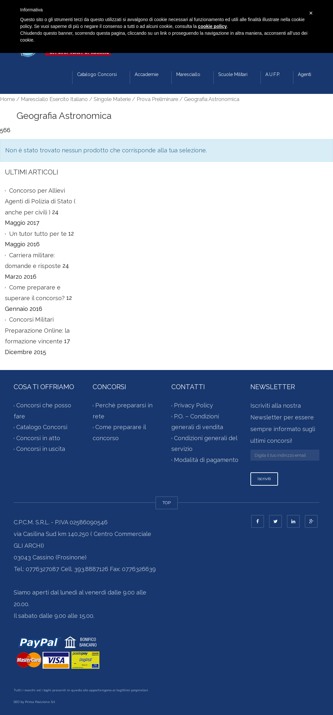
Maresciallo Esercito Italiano (54, 99)
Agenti (304, 74)
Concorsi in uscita (40, 448)
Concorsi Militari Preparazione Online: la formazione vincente (37, 330)
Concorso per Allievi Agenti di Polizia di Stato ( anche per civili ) (40, 201)
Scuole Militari (232, 74)
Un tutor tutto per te (38, 233)
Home (7, 99)
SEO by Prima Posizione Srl (34, 702)
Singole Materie (112, 99)
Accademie (146, 74)
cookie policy (212, 26)
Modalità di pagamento (206, 459)
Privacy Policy (193, 405)
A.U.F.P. (272, 74)
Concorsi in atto (38, 438)
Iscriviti (264, 478)
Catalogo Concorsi (97, 74)
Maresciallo (188, 74)
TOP (167, 502)
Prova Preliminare (157, 99)
